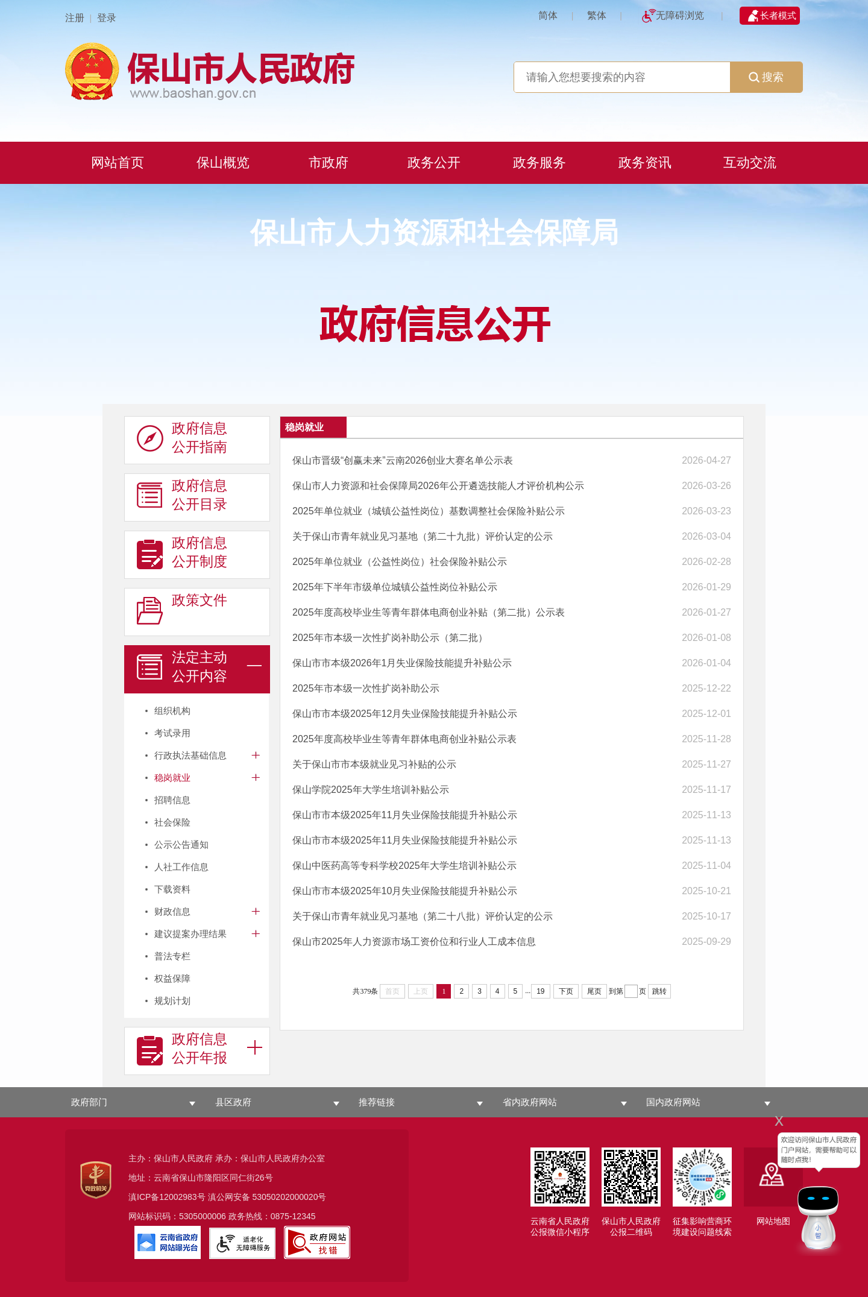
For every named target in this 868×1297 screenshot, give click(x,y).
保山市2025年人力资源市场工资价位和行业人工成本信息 (414, 941)
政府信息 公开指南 (182, 437)
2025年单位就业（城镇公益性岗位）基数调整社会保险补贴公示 (428, 511)
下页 (566, 991)
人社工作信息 (181, 867)
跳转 (659, 991)
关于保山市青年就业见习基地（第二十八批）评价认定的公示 (422, 916)
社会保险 (172, 822)
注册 (74, 18)
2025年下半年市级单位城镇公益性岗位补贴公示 (394, 587)
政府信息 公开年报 (182, 1048)
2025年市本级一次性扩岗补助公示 (365, 688)
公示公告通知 (181, 844)
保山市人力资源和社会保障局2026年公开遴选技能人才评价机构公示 (438, 486)
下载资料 (172, 889)
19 (540, 991)
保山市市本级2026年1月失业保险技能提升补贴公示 (402, 663)
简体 (548, 15)
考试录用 (172, 733)
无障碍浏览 (680, 15)
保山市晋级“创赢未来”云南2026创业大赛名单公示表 (402, 460)
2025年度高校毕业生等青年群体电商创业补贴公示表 (404, 739)
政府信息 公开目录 (182, 495)
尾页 (594, 991)
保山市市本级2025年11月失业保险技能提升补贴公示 (404, 815)
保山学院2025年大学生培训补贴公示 (370, 789)
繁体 (596, 15)
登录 (106, 18)
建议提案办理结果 (190, 934)
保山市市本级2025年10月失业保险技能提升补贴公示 (404, 891)
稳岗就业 (172, 777)
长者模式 (778, 15)
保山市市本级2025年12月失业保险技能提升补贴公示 (404, 713)
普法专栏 (172, 956)
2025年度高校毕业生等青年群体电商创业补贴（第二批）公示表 (428, 612)
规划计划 (172, 1001)
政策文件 (182, 609)
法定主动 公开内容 (182, 666)
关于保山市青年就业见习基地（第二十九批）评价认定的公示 (422, 536)
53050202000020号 (289, 1197)
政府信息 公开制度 (182, 552)
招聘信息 (172, 800)
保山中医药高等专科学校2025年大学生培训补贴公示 (404, 865)
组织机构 (172, 710)
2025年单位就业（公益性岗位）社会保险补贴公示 (399, 562)
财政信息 (172, 911)
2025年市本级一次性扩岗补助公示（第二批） (390, 638)
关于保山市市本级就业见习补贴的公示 (374, 764)
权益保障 (172, 978)
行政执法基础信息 (190, 755)
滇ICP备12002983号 (167, 1197)
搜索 (766, 77)
